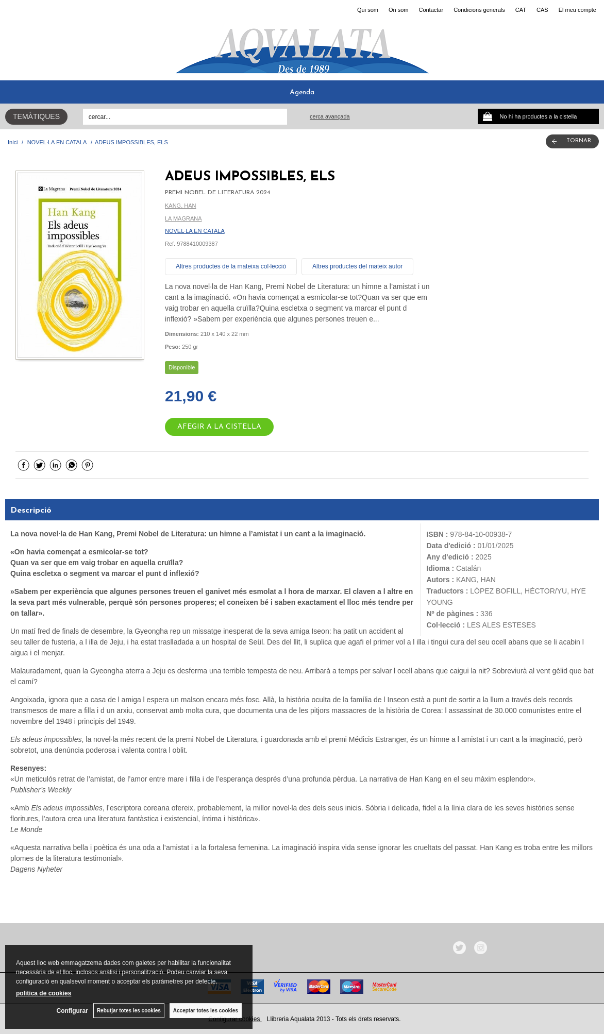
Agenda (302, 92)
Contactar (430, 10)
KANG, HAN (180, 205)
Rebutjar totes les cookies (129, 1010)
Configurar (72, 1010)
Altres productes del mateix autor (357, 266)
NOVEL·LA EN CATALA (195, 231)
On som (399, 10)
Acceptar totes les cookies (205, 1010)
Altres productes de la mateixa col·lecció (231, 266)
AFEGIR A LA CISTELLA (219, 427)
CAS (542, 10)
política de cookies (43, 993)
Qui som (367, 10)
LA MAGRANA (183, 218)
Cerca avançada (330, 116)
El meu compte (577, 10)
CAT (520, 10)
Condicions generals (479, 10)
